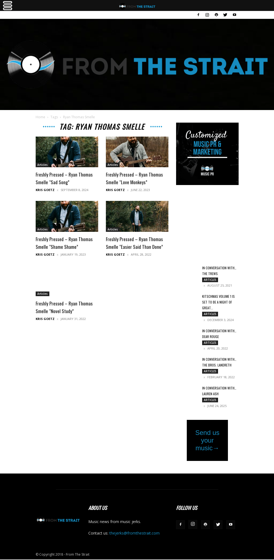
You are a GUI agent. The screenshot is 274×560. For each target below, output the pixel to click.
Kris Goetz (45, 190)
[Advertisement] (207, 225)
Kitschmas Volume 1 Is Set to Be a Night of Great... (218, 302)
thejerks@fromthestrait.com (134, 533)
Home (40, 117)
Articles (42, 165)
